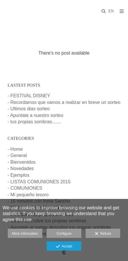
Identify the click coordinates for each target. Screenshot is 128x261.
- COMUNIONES (24, 188)
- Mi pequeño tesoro (27, 194)
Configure (64, 234)
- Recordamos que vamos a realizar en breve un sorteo (63, 102)
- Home (14, 149)
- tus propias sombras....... (34, 121)
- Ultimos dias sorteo (28, 108)
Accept (64, 246)
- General (17, 155)
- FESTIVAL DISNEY (28, 95)
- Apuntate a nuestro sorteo (35, 115)
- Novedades (20, 168)
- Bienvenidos (21, 162)
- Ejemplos (18, 175)
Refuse (103, 234)
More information (25, 234)
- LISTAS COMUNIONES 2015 (38, 181)
